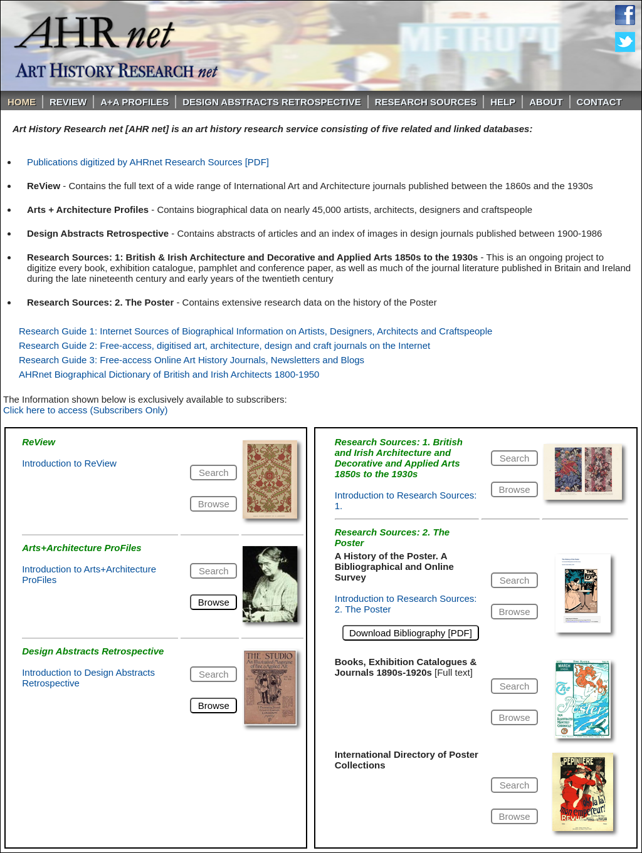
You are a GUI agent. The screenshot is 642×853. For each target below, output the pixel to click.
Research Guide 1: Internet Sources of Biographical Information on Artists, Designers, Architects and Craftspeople (255, 331)
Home (22, 101)
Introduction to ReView (69, 463)
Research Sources (426, 101)
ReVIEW (68, 101)
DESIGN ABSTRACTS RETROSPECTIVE (271, 101)
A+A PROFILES (134, 101)
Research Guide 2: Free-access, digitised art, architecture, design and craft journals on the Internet (224, 345)
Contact (599, 101)
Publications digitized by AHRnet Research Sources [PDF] (148, 162)
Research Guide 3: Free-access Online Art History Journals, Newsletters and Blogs (191, 359)
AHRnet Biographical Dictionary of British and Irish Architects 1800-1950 (169, 374)
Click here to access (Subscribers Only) (85, 410)
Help (502, 101)
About (545, 101)
